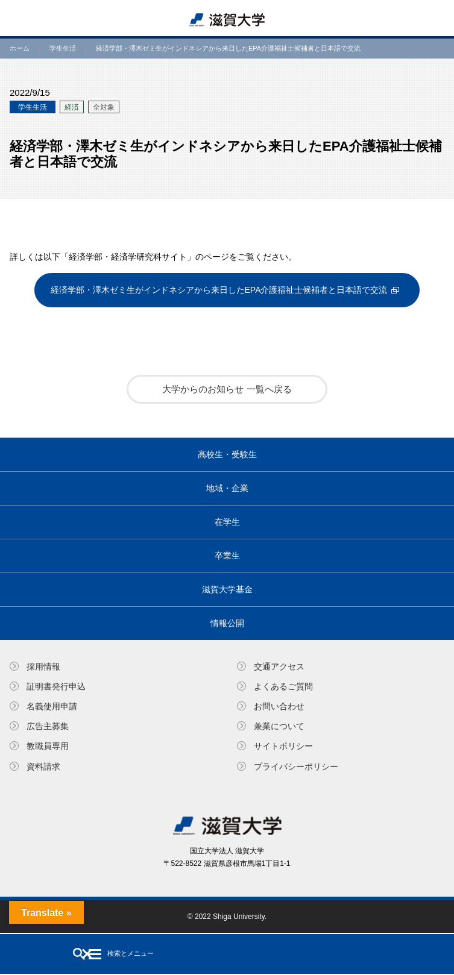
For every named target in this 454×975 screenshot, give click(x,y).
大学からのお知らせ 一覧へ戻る (226, 389)
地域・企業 (227, 488)
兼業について (279, 726)
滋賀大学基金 (227, 589)
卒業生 (227, 555)
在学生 (227, 522)
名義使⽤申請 (52, 706)
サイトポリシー (283, 746)
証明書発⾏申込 (56, 686)
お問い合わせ (279, 706)
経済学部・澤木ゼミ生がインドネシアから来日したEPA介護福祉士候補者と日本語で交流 (219, 290)
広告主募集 (48, 726)
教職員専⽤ (48, 746)
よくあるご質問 (283, 686)
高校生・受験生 (227, 454)
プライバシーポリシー (296, 766)
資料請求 (43, 766)
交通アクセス (279, 666)
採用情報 (43, 666)
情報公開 (227, 623)
